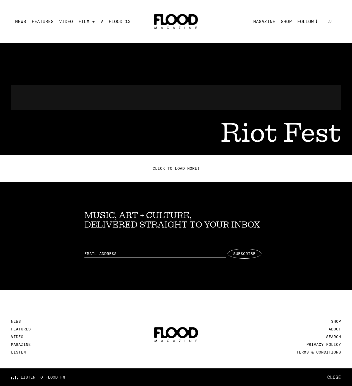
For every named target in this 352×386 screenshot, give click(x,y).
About (335, 329)
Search (333, 336)
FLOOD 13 (120, 21)
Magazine (264, 21)
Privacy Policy (323, 344)
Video (66, 21)
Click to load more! (176, 168)
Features (43, 21)
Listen (18, 352)
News (20, 21)
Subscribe (244, 254)
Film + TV (90, 21)
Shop (286, 21)
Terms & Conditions (318, 352)
